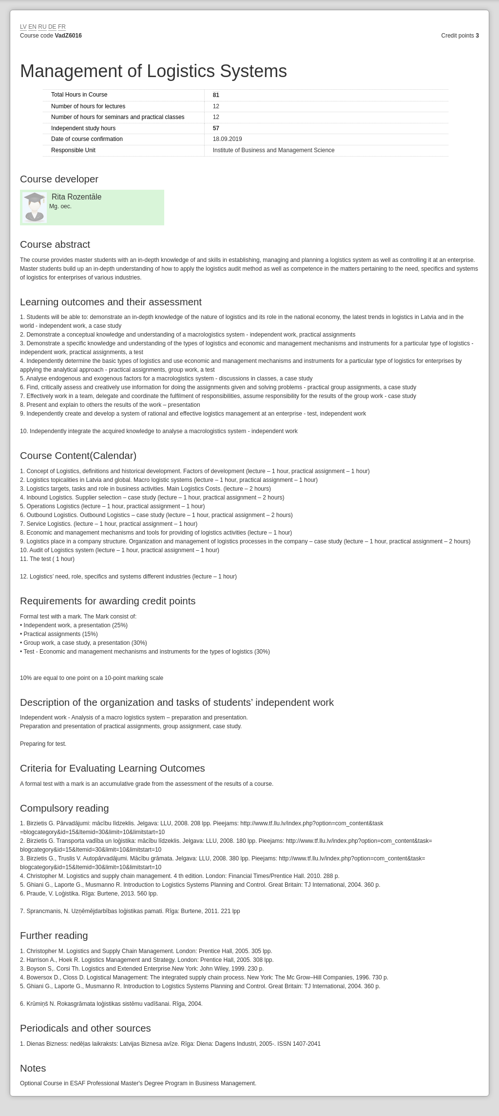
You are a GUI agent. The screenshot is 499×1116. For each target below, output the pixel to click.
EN (32, 26)
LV (23, 26)
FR (62, 26)
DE (52, 26)
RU (42, 26)
